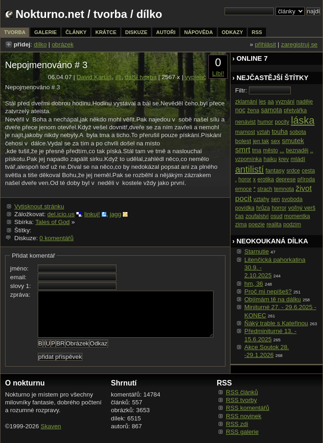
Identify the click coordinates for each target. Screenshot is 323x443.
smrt (242, 149)
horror (278, 208)
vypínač (195, 77)
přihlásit (265, 44)
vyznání (285, 101)
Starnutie (256, 251)
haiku (270, 159)
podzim (292, 224)
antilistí (249, 169)
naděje (304, 101)
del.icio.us (61, 214)
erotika (265, 179)
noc (240, 110)
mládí (298, 158)
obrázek (62, 44)
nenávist (245, 122)
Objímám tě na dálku (272, 299)
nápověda (198, 32)
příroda (306, 179)
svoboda (292, 199)
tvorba (110, 14)
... (282, 150)
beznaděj (297, 150)
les (262, 101)
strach (264, 189)
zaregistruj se (299, 44)
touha (279, 131)
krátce (105, 32)
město (270, 150)
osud (277, 216)
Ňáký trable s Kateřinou (276, 323)
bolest (243, 141)
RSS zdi (237, 423)
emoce (243, 189)
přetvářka (295, 110)
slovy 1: (20, 285)
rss (257, 32)
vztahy (262, 199)
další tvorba (140, 77)
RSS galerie (242, 431)
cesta (308, 170)
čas (239, 216)
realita (274, 224)
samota (271, 110)
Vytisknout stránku (39, 206)
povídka (244, 208)
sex (275, 141)
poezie (256, 224)
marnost (245, 132)
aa (271, 101)
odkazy (232, 32)
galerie (45, 32)
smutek (293, 140)
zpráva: (20, 294)
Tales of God (52, 222)
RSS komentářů (247, 407)
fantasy (275, 170)
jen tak (261, 141)
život (304, 188)
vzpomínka (248, 159)
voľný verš (301, 207)
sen (275, 199)
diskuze (136, 32)
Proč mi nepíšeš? (268, 291)
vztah (263, 132)
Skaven (50, 426)
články (76, 32)
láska (302, 120)
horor (244, 179)
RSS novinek (243, 416)
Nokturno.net (50, 14)
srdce (293, 170)
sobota (297, 132)
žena (253, 110)
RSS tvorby (241, 400)
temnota (284, 189)
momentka (297, 216)
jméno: (19, 268)
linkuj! (92, 214)
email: (18, 277)
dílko (40, 44)
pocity (282, 122)
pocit (243, 198)
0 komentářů (57, 238)
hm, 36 (253, 283)
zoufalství (257, 216)
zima (241, 224)
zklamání (246, 101)
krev (283, 159)
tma (256, 150)
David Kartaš (94, 77)
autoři (165, 32)
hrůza (263, 208)
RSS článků (242, 392)
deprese (285, 179)
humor (265, 122)
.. (311, 150)
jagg (115, 214)
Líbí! (218, 73)
